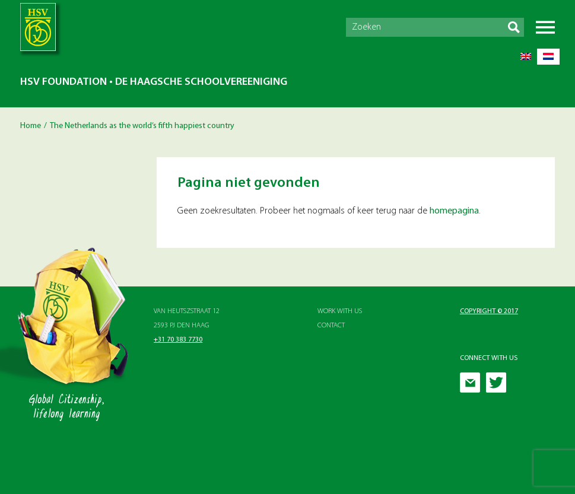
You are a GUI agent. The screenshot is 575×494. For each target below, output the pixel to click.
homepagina (454, 211)
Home (30, 126)
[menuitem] (525, 57)
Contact (331, 325)
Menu (545, 27)
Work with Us (339, 311)
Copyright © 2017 (489, 311)
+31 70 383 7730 (178, 339)
